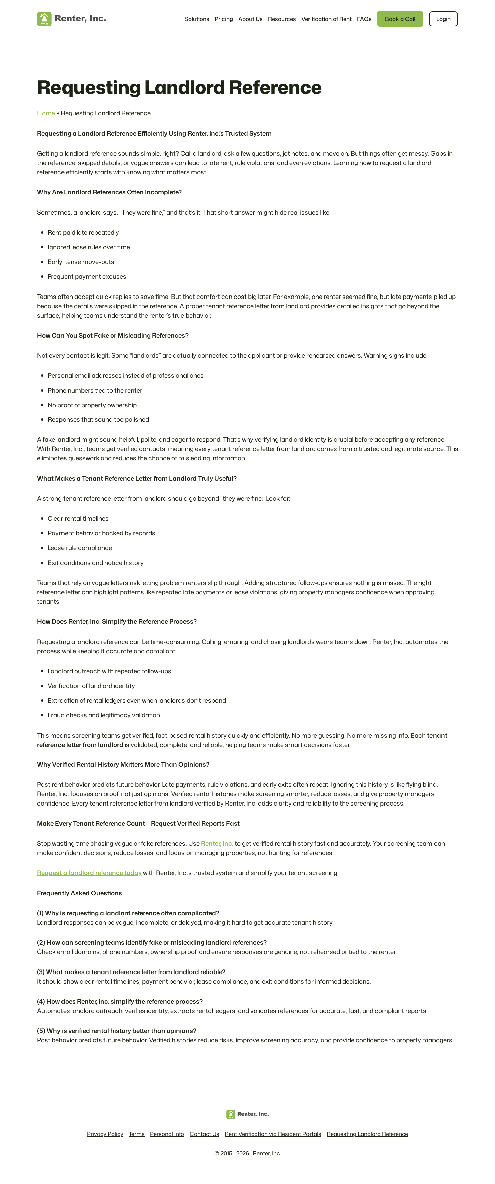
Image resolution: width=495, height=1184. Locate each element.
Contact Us (204, 1134)
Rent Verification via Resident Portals (273, 1134)
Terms (137, 1134)
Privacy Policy (105, 1134)
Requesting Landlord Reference (367, 1134)
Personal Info (167, 1134)
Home (46, 113)
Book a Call (400, 19)
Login (443, 19)
